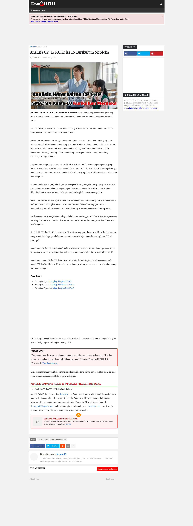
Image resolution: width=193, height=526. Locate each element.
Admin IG (61, 454)
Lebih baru (35, 479)
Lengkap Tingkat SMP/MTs (62, 284)
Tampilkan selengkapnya (107, 469)
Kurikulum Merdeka (58, 440)
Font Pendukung (49, 363)
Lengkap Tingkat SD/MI (60, 281)
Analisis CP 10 (42, 47)
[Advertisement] (96, 37)
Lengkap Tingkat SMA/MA (62, 288)
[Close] (162, 16)
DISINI (68, 424)
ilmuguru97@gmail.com (42, 406)
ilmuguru (64, 394)
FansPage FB (93, 406)
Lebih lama (110, 479)
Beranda (33, 47)
